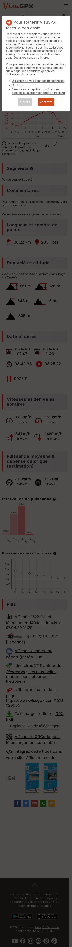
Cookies (17, 85)
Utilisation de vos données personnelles (38, 80)
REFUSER (25, 102)
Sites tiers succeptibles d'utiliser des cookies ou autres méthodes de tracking (38, 91)
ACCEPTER (46, 102)
